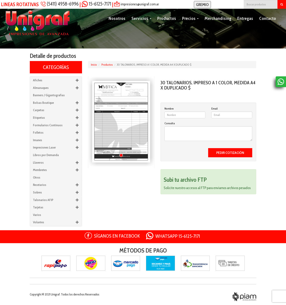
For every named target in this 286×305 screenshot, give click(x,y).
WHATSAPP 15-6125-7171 (177, 236)
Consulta (169, 123)
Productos (166, 23)
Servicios (141, 23)
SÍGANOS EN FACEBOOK (117, 236)
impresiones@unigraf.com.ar (140, 4)
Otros (36, 177)
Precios (190, 23)
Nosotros (117, 23)
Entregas (245, 23)
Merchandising (218, 23)
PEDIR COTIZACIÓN (230, 153)
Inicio (94, 64)
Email (214, 108)
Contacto (267, 23)
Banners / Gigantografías (49, 95)
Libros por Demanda (46, 155)
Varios (37, 215)
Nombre (169, 108)
